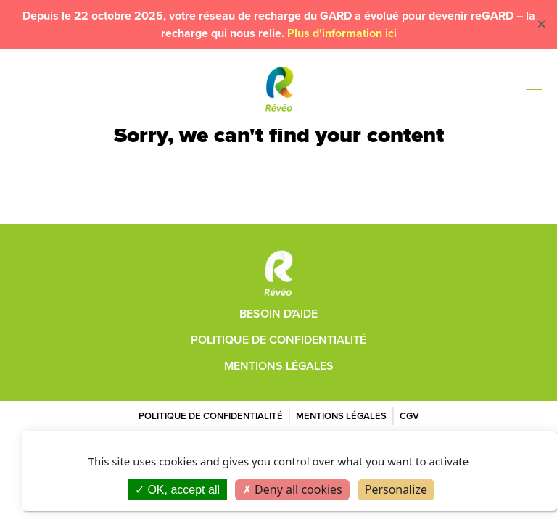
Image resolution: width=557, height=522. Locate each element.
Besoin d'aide (278, 313)
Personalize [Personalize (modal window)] (396, 489)
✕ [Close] (541, 24)
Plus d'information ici (342, 33)
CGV (409, 416)
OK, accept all (177, 490)
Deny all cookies (292, 489)
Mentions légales (279, 365)
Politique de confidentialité (278, 339)
